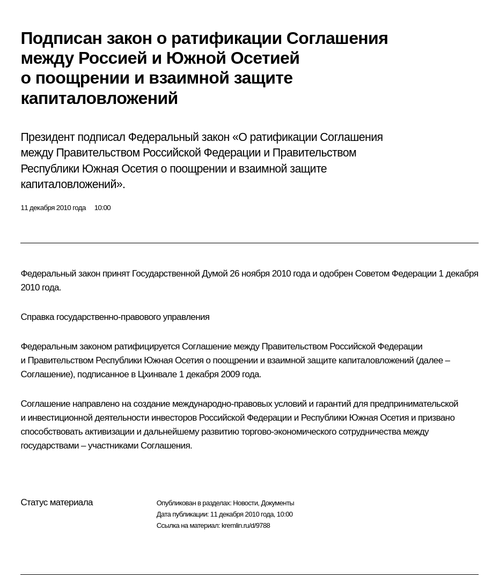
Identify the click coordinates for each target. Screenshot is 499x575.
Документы (277, 503)
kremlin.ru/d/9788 (246, 525)
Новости (245, 503)
